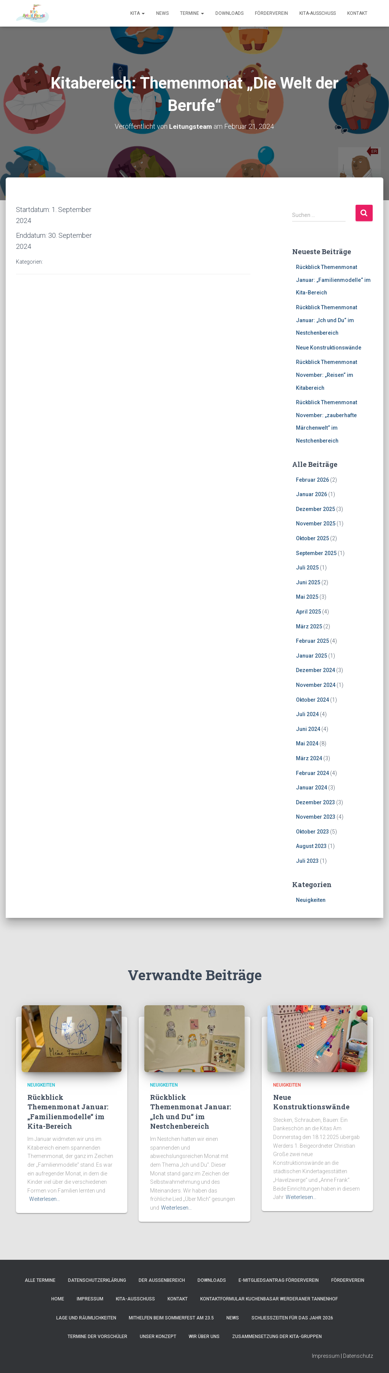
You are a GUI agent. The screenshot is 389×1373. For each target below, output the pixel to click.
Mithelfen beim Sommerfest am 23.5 (171, 1318)
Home (57, 1299)
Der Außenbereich (162, 1280)
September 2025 (316, 553)
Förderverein (271, 13)
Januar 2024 (311, 788)
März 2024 (309, 758)
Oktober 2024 (312, 700)
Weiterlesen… (44, 1199)
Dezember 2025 (315, 509)
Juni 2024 (308, 729)
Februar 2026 (312, 480)
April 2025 (308, 612)
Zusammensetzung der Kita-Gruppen (277, 1336)
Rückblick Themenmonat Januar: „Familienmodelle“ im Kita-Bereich (333, 280)
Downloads (229, 13)
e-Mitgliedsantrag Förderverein (279, 1280)
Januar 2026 (311, 494)
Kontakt (357, 13)
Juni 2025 (308, 582)
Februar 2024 (312, 773)
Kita (137, 13)
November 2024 (315, 685)
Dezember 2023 (315, 802)
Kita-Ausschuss (317, 13)
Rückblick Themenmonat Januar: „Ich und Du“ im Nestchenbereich (326, 320)
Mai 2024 (307, 743)
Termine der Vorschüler (97, 1336)
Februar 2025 (312, 641)
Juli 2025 (307, 568)
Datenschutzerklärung (97, 1280)
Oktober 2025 (312, 538)
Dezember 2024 (315, 670)
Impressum (90, 1299)
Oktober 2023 (312, 832)
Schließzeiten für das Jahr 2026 (292, 1318)
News (162, 13)
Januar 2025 (311, 656)
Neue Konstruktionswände (328, 348)
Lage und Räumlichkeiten (86, 1318)
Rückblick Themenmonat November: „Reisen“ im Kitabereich (326, 375)
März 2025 (309, 626)
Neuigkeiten (311, 900)
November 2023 (315, 817)
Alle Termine (40, 1280)
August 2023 (311, 846)
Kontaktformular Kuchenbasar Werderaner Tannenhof (269, 1299)
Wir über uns (204, 1336)
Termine (192, 13)
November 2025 (315, 523)
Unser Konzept (158, 1336)
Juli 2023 (307, 861)
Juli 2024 (307, 714)
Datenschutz (358, 1356)
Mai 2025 (307, 597)
